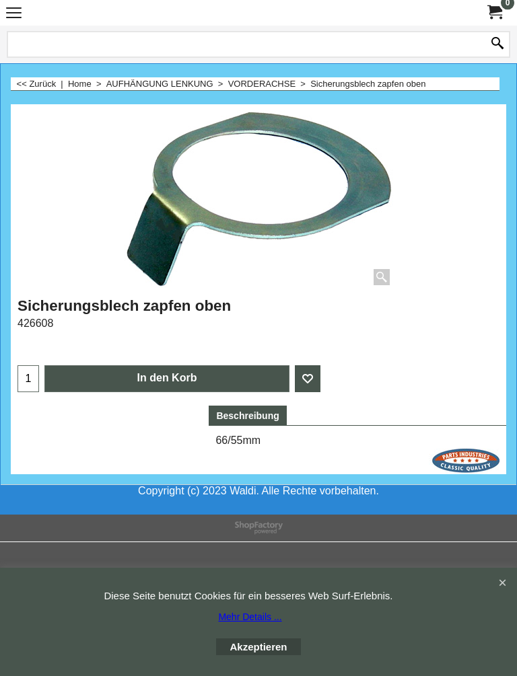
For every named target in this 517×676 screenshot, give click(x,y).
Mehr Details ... (249, 616)
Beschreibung (247, 415)
